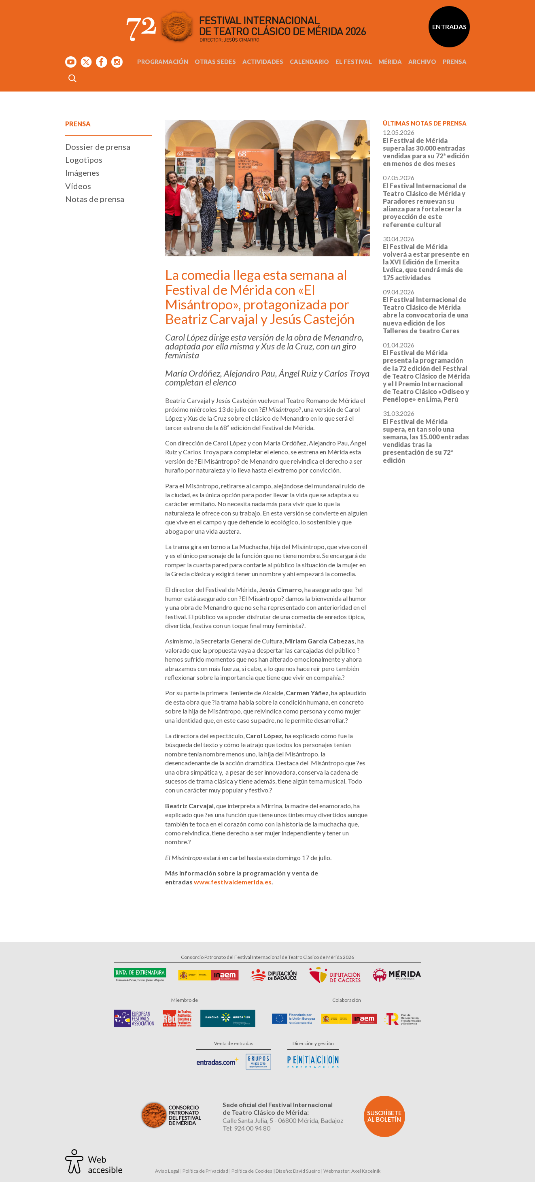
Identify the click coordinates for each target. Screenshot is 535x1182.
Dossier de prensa (97, 146)
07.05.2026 (425, 201)
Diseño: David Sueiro (298, 1171)
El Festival (353, 61)
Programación (162, 61)
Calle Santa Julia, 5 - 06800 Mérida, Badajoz (283, 1120)
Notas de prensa (94, 199)
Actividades (262, 61)
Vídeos (78, 186)
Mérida (390, 61)
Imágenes (82, 172)
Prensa (455, 61)
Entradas (449, 26)
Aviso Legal (167, 1171)
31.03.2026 (426, 436)
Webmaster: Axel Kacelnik (351, 1171)
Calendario (309, 61)
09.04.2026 (425, 311)
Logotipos (83, 159)
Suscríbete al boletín (384, 1116)
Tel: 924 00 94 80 (246, 1128)
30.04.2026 (426, 258)
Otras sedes (215, 61)
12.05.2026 (426, 147)
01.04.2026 (426, 372)
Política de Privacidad (205, 1171)
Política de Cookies (251, 1171)
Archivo (422, 61)
